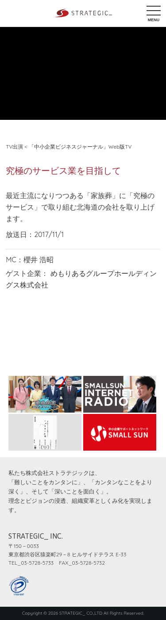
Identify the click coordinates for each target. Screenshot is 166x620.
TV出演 (14, 146)
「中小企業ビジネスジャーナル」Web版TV (80, 146)
